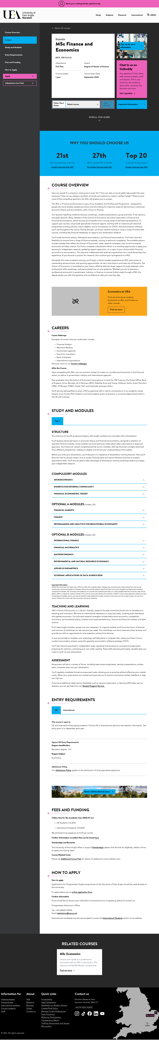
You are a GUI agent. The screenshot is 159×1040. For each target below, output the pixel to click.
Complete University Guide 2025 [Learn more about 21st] (62, 167)
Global (29, 1009)
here (97, 838)
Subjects (109, 15)
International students (10, 1006)
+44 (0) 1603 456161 (83, 1008)
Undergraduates (8, 1000)
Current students (8, 1009)
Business (30, 1006)
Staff (3, 1012)
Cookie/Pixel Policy (49, 1009)
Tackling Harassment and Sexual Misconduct (55, 1025)
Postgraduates (7, 1003)
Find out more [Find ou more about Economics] (67, 971)
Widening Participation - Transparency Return (51, 1019)
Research (122, 15)
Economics (60, 39)
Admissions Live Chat (20, 83)
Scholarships (97, 848)
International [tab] (68, 711)
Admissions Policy (63, 771)
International (137, 15)
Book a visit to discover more (99, 792)
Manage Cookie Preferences (53, 1012)
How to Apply (11, 70)
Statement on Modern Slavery (54, 1006)
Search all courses (61, 28)
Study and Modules (13, 48)
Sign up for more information (132, 45)
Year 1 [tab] (57, 422)
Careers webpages (79, 364)
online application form (82, 893)
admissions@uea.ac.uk (67, 914)
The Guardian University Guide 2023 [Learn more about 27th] (99, 167)
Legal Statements (48, 1003)
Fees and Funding (12, 62)
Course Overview (12, 33)
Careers (8, 40)
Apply (20, 76)
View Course (108, 104)
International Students (112, 919)
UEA (28, 1000)
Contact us (31, 1012)
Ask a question (128, 93)
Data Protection (48, 1015)
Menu (151, 15)
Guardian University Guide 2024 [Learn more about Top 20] (136, 167)
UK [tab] (56, 711)
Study (98, 15)
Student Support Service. (93, 687)
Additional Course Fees (71, 860)
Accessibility (46, 1000)
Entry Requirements (13, 55)
